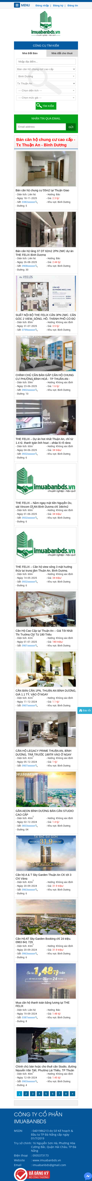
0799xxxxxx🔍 (30, 329)
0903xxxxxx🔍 (30, 1081)
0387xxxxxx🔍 (30, 1017)
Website (19, 1160)
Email (17, 1165)
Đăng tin (72, 5)
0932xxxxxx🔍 (30, 454)
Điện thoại (21, 1155)
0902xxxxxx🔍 (30, 390)
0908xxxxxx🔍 (30, 266)
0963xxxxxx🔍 (30, 889)
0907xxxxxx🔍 (30, 705)
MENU (22, 5)
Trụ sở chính (22, 1143)
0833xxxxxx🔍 (30, 825)
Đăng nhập (42, 5)
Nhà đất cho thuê (62, 53)
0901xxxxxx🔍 (30, 645)
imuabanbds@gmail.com (49, 1165)
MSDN (18, 1131)
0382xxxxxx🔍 (30, 202)
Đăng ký (57, 5)
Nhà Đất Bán (30, 53)
